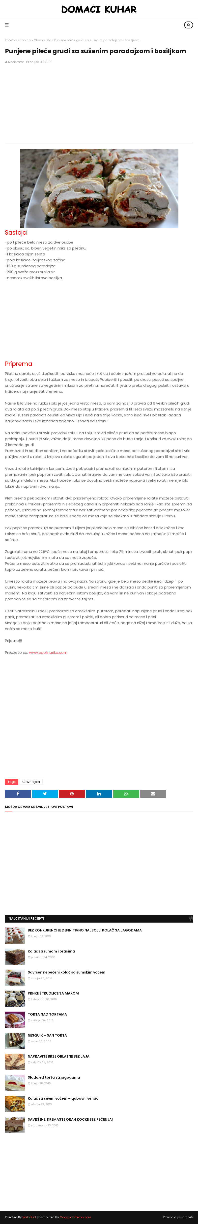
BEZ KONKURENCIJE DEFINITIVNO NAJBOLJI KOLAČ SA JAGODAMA (85, 930)
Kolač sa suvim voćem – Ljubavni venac (63, 1098)
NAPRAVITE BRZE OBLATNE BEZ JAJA (58, 1056)
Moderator (16, 62)
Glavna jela (42, 40)
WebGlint (29, 1217)
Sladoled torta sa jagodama (54, 1077)
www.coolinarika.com (48, 652)
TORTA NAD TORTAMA (47, 1014)
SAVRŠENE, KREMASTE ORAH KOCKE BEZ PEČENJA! (70, 1119)
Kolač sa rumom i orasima (51, 951)
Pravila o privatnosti (178, 1217)
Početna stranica (18, 40)
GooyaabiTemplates (75, 1217)
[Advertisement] (99, 104)
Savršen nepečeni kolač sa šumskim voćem (66, 972)
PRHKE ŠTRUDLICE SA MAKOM (53, 993)
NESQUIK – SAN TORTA (47, 1035)
